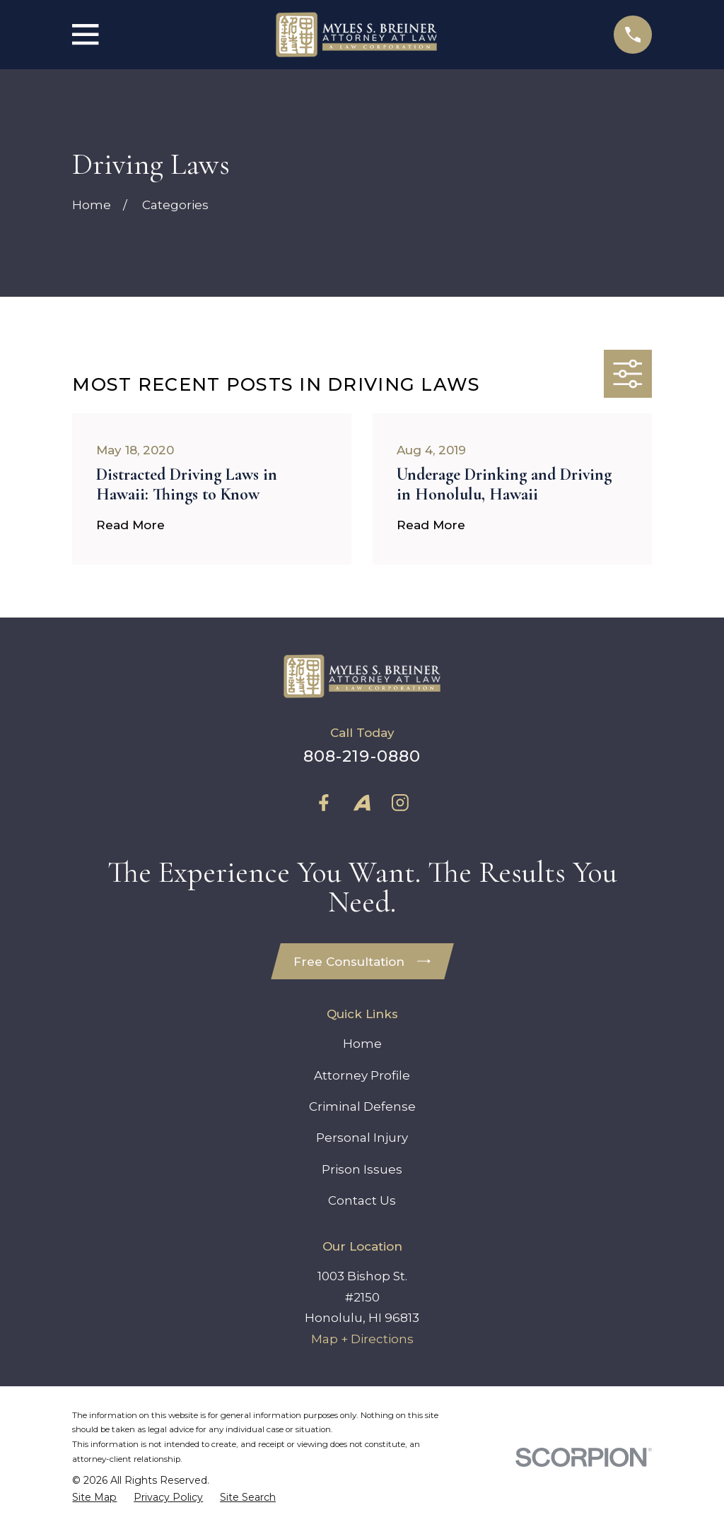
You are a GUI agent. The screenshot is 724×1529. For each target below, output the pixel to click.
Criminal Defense (362, 1107)
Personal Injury (362, 1139)
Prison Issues (362, 1170)
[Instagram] (400, 802)
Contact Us (362, 1201)
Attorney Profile (362, 1076)
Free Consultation (362, 962)
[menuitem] (94, 1499)
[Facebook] (323, 802)
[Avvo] (362, 802)
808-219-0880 (362, 756)
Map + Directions (362, 1340)
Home (362, 1044)
